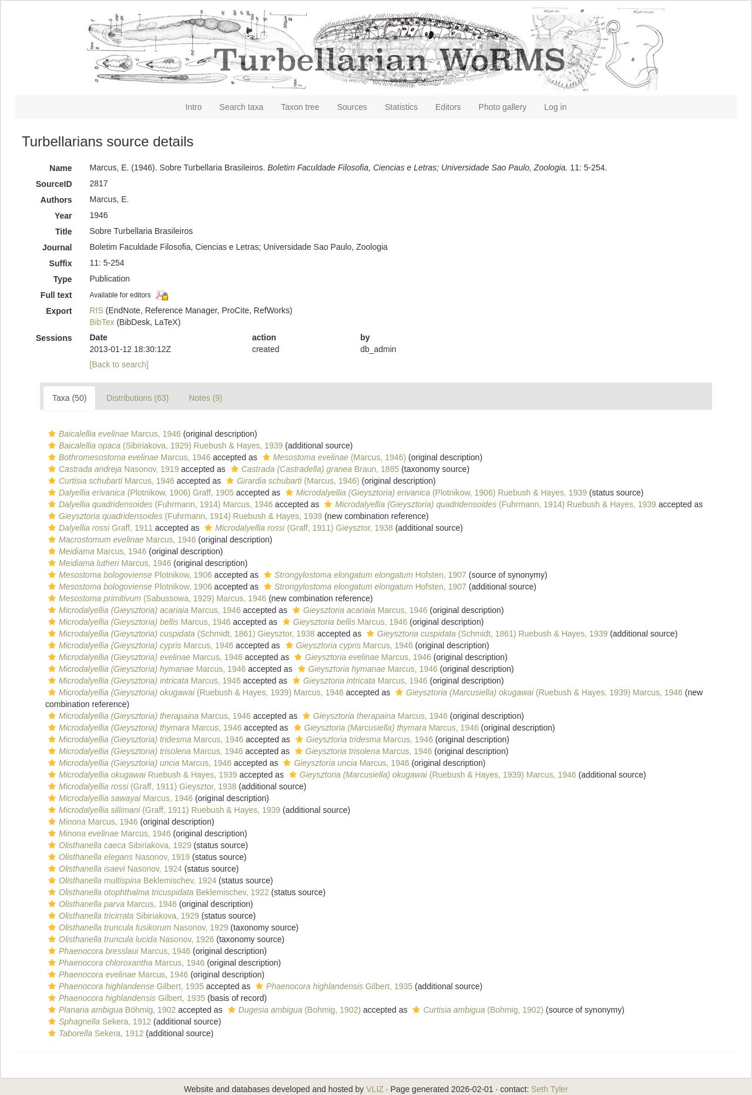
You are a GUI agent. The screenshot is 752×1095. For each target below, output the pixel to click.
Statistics (401, 107)
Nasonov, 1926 (129, 939)
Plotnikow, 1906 (128, 575)
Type (62, 279)
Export (59, 311)
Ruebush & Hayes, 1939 (141, 774)
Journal (57, 247)
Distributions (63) (137, 398)
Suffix (60, 263)
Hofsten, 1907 (363, 575)
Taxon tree (300, 107)
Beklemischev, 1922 (157, 892)
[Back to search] (119, 364)
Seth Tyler (549, 1089)
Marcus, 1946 (113, 433)
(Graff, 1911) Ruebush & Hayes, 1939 (162, 810)
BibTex (102, 322)
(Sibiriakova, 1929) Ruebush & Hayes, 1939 (164, 445)
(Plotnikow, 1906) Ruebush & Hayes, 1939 (435, 492)
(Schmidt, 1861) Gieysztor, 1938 (180, 633)
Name (60, 168)
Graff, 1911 (99, 528)
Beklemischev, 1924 (130, 880)
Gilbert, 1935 (124, 986)
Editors (448, 107)
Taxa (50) (69, 398)
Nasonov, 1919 (112, 469)
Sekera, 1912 (98, 1021)
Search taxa (242, 107)
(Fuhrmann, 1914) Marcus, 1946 (159, 504)
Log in (555, 107)
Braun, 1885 (314, 469)
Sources (352, 107)
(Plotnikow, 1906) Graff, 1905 (139, 492)
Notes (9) (206, 398)
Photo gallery (503, 107)
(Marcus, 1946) (333, 457)
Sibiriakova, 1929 (118, 845)
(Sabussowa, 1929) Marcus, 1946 (155, 598)
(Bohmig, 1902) (293, 1009)
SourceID (54, 184)
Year (63, 215)
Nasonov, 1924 (113, 868)
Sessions (54, 338)
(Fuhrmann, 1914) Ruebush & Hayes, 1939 (488, 504)
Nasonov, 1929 (136, 927)
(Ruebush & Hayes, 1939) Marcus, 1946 (194, 692)
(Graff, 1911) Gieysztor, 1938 (297, 528)
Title (63, 231)
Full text (56, 295)
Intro (194, 107)
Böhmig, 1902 (110, 1009)
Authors (56, 200)
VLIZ (375, 1089)
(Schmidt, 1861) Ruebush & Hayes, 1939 (485, 633)
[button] (52, 434)
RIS (96, 310)
